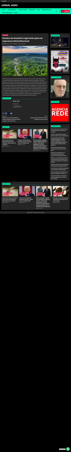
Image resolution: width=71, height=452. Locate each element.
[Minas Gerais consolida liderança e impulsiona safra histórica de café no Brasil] (61, 191)
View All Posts (17, 106)
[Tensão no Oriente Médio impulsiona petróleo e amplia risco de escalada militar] (25, 134)
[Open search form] (59, 11)
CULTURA (3, 9)
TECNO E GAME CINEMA (7, 12)
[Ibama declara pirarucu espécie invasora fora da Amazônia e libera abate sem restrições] (9, 134)
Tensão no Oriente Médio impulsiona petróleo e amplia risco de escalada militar (24, 142)
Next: (37, 118)
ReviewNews (35, 212)
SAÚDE (38, 9)
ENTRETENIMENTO (12, 9)
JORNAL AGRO (9, 5)
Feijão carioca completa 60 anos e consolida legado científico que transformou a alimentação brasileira (58, 154)
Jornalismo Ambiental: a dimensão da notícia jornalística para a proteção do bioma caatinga (59, 177)
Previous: (12, 119)
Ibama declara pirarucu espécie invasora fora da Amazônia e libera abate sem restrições (59, 130)
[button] (3, 113)
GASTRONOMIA (32, 9)
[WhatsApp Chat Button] (68, 449)
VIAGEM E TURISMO (23, 9)
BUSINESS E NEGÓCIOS (46, 9)
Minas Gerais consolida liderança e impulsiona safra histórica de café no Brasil (58, 149)
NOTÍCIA (16, 12)
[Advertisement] (35, 23)
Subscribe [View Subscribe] (65, 11)
